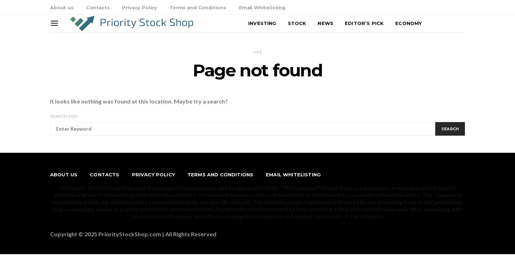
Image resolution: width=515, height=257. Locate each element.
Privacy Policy (139, 7)
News (325, 23)
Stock (297, 23)
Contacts (98, 7)
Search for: (64, 116)
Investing (262, 23)
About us (62, 7)
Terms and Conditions (198, 7)
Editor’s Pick (364, 23)
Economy (408, 23)
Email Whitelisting (262, 7)
